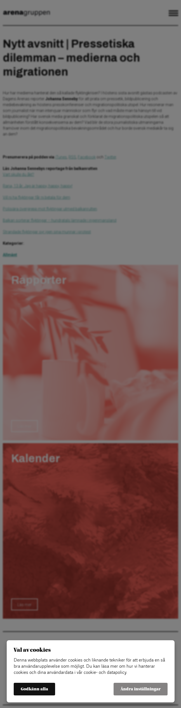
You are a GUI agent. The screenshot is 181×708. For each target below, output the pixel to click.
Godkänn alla (34, 689)
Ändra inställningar (141, 689)
